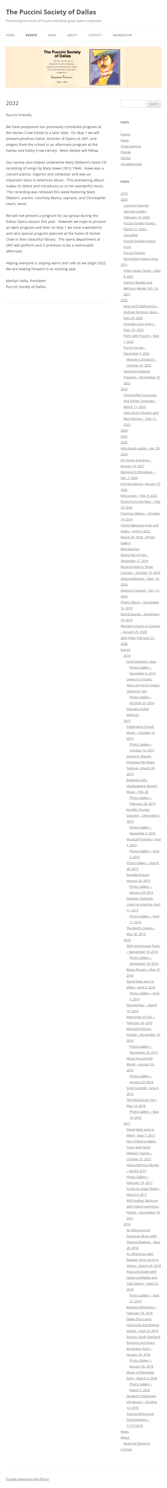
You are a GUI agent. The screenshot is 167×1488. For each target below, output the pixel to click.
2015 (127, 720)
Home (10, 35)
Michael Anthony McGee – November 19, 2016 (143, 1034)
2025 (124, 436)
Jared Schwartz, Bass (141, 661)
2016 (127, 940)
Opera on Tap (136, 691)
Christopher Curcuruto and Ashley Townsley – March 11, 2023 (140, 401)
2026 (124, 442)
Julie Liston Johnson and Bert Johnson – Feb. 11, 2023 (141, 418)
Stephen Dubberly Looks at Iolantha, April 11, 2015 (143, 904)
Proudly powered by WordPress (27, 1479)
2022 (124, 300)
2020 (124, 199)
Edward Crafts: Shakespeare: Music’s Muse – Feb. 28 (141, 786)
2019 (124, 193)
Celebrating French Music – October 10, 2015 (140, 732)
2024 (124, 430)
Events (31, 35)
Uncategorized (131, 164)
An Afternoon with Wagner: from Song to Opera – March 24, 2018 (143, 1260)
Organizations (131, 146)
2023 (124, 389)
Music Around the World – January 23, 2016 (140, 1064)
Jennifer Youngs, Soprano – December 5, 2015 (143, 815)
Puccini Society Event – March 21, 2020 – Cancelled (140, 229)
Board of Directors (137, 1443)
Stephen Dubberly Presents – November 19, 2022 (142, 377)
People (126, 152)
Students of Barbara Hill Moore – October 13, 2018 (141, 1402)
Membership (122, 35)
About (72, 35)
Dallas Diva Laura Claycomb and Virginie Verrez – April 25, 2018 (142, 1325)
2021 (124, 264)
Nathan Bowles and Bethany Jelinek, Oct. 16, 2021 (141, 288)
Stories (126, 158)
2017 (127, 1123)
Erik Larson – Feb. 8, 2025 (139, 495)
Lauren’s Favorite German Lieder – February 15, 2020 (136, 211)
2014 (127, 655)
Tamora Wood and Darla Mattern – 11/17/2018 (140, 1419)
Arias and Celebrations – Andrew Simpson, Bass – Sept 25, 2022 (141, 312)
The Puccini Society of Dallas (51, 11)
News (52, 35)
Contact (95, 35)
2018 (127, 1224)
